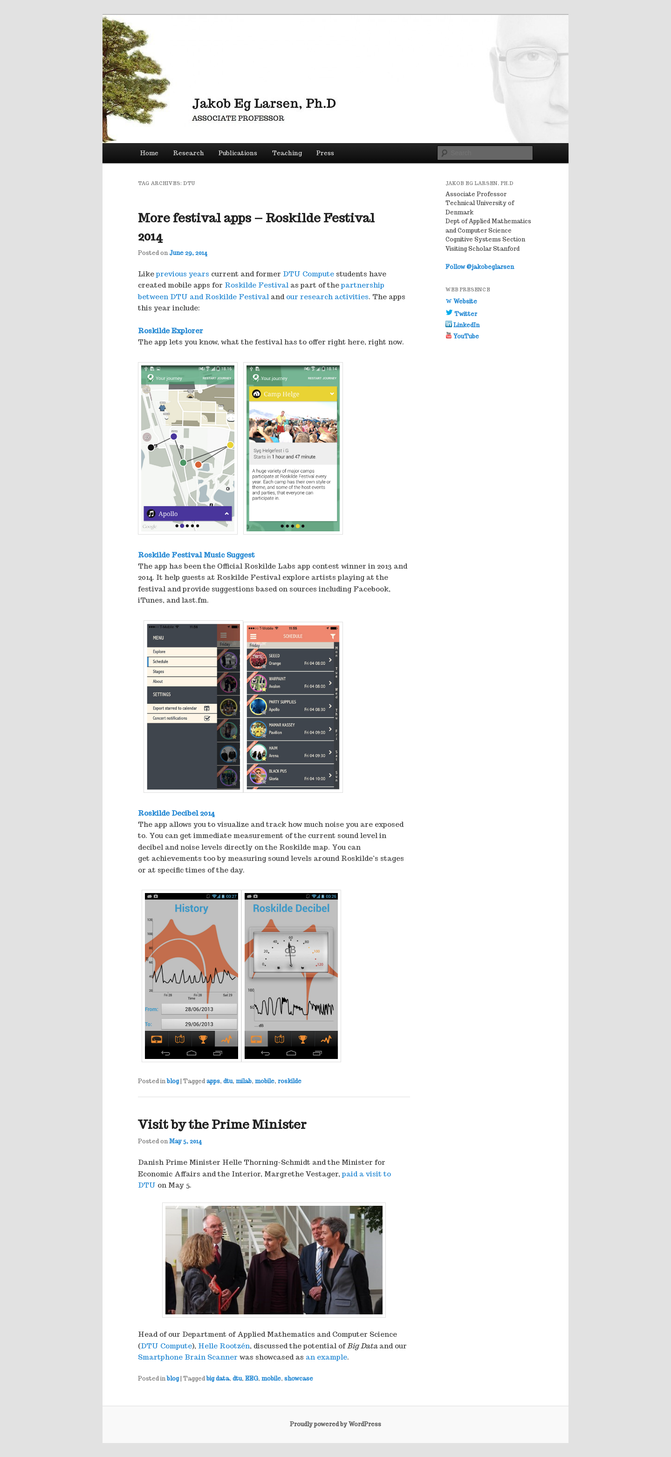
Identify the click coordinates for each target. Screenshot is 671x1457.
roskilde (289, 1081)
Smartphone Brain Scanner (188, 1357)
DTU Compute (308, 273)
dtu (228, 1081)
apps (213, 1081)
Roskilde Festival (256, 285)
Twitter (461, 313)
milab (244, 1081)
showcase (298, 1378)
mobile (264, 1081)
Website (461, 301)
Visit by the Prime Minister (222, 1124)
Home (149, 153)
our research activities (327, 296)
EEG (251, 1378)
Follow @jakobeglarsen (479, 266)
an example (326, 1357)
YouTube (462, 336)
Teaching (287, 153)
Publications (238, 153)
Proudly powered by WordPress (335, 1424)
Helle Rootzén (224, 1345)
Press (325, 153)
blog (173, 1081)
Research (188, 153)
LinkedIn (462, 325)
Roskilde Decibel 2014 (176, 813)
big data (217, 1378)
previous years (182, 273)
